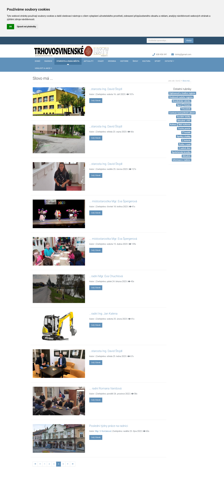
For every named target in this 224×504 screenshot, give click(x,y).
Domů (37, 61)
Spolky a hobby (184, 136)
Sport (157, 61)
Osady (101, 61)
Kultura (146, 61)
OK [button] (10, 26)
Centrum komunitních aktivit (182, 113)
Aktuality (89, 61)
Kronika (112, 61)
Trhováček (186, 109)
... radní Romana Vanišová (105, 388)
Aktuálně (186, 156)
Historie (124, 61)
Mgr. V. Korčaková (103, 431)
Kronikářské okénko (181, 101)
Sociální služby (184, 117)
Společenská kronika (181, 152)
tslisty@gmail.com (183, 54)
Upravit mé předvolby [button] (26, 26)
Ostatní (187, 105)
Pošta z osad (185, 144)
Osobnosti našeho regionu (181, 97)
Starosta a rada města (68, 61)
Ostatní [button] (169, 61)
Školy (135, 61)
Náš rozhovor (185, 124)
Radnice (48, 61)
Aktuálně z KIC (183, 121)
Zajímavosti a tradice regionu (182, 93)
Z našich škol (184, 148)
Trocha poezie (184, 128)
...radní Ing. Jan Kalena (103, 313)
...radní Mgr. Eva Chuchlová (106, 276)
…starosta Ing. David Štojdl (105, 89)
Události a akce (43, 68)
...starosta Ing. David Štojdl (105, 164)
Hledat (189, 40)
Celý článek (96, 100)
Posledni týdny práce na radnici (108, 426)
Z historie (186, 140)
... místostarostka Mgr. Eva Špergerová (113, 201)
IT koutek (186, 132)
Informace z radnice (181, 160)
